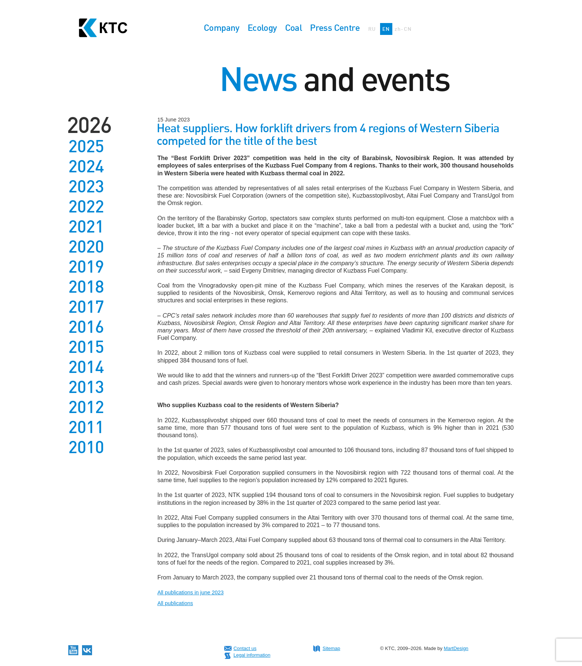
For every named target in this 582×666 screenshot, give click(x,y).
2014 (86, 367)
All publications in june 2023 (190, 592)
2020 (86, 247)
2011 (86, 427)
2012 (86, 407)
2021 (86, 227)
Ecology (262, 27)
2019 (86, 267)
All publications (175, 603)
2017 (86, 307)
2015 (86, 347)
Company (221, 27)
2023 (86, 186)
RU (372, 29)
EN (386, 29)
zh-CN (403, 29)
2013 (86, 387)
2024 (86, 166)
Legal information (251, 655)
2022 (86, 206)
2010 (86, 447)
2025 (86, 146)
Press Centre (335, 27)
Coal (293, 27)
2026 (89, 125)
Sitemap (331, 648)
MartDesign (456, 648)
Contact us (244, 648)
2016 (86, 327)
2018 (86, 287)
